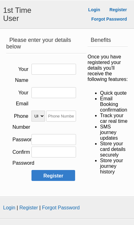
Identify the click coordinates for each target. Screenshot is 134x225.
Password (23, 139)
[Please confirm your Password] (53, 152)
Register (118, 9)
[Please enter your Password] (53, 139)
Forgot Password (109, 19)
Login (94, 9)
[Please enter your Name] (53, 69)
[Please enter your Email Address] (53, 92)
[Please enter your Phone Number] (61, 116)
